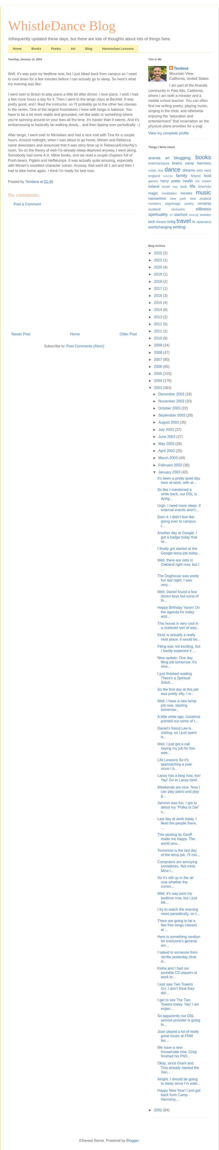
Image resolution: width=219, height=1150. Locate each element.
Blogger (132, 1140)
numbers (154, 203)
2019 (158, 274)
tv (193, 222)
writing (179, 227)
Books (36, 49)
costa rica (155, 170)
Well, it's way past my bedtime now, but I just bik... (177, 898)
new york (178, 198)
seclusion (178, 209)
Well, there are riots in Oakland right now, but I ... (178, 564)
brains (177, 163)
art (167, 158)
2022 (158, 260)
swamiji (193, 215)
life (192, 186)
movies (186, 193)
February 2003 (170, 465)
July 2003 (166, 430)
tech (151, 222)
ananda (154, 158)
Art (73, 49)
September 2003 (172, 415)
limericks (204, 186)
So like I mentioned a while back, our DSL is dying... (177, 494)
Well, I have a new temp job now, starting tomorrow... (176, 705)
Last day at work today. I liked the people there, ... (177, 823)
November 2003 (171, 401)
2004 (158, 381)
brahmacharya (158, 163)
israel (166, 186)
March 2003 (168, 458)
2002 (158, 1110)
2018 (158, 281)
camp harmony (198, 163)
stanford (180, 215)
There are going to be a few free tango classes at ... (177, 925)
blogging (182, 157)
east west (203, 170)
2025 (158, 253)
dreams (189, 170)
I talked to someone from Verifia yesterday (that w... (177, 956)
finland (196, 176)
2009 (158, 345)
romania (204, 203)
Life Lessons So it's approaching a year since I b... (174, 764)
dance (172, 169)
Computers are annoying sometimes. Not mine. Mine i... (177, 866)
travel (184, 221)
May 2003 (166, 444)
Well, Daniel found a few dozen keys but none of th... (177, 596)
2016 (158, 296)
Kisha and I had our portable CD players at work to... (177, 972)
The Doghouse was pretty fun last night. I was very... (178, 580)
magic (153, 193)
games (153, 181)
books (203, 157)
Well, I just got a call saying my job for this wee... (176, 748)
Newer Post (20, 334)
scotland (154, 209)
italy (175, 186)
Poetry (56, 49)
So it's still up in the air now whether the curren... (175, 882)
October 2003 (169, 408)
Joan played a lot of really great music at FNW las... (178, 1036)
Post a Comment (27, 204)
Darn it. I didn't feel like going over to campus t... (176, 521)
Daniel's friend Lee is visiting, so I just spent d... (177, 732)
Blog (88, 49)
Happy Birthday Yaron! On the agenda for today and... (178, 612)
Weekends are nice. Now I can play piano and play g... (178, 791)
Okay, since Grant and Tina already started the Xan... (178, 1067)
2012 (158, 324)
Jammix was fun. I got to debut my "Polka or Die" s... (178, 807)
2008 (158, 352)
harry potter (170, 181)
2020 (158, 267)
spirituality (158, 214)
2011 (158, 331)
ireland (153, 186)
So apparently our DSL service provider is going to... (178, 1020)
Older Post (128, 334)
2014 (158, 310)
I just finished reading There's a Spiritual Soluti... (174, 678)
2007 (158, 359)
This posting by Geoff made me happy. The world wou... (176, 839)
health (188, 181)
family (181, 175)
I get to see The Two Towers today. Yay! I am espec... (178, 1004)
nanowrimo (157, 198)
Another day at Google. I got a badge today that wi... (177, 537)
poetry (189, 203)
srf (171, 215)
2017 (158, 289)
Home (17, 49)
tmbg (171, 222)
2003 (158, 388)
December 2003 (171, 394)
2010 (158, 338)
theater (161, 222)
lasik (183, 186)
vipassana (203, 222)
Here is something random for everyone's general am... (178, 941)
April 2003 (167, 451)
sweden (205, 215)
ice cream (203, 181)
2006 (158, 367)
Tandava (181, 68)
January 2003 (169, 472)
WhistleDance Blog (62, 25)
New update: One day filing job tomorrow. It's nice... (177, 662)
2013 (158, 317)
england (154, 176)
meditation (169, 193)
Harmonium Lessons (118, 49)
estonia (168, 176)
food (207, 176)
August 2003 (169, 422)
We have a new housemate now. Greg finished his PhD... (177, 1052)
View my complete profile (168, 133)
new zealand (200, 198)
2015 (158, 303)
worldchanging (160, 227)
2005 (158, 374)
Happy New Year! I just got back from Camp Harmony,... (179, 1095)
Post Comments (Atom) (85, 346)
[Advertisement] (43, 271)
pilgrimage (172, 203)
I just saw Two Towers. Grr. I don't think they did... (175, 988)
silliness (203, 209)
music (203, 192)
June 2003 (167, 437)
